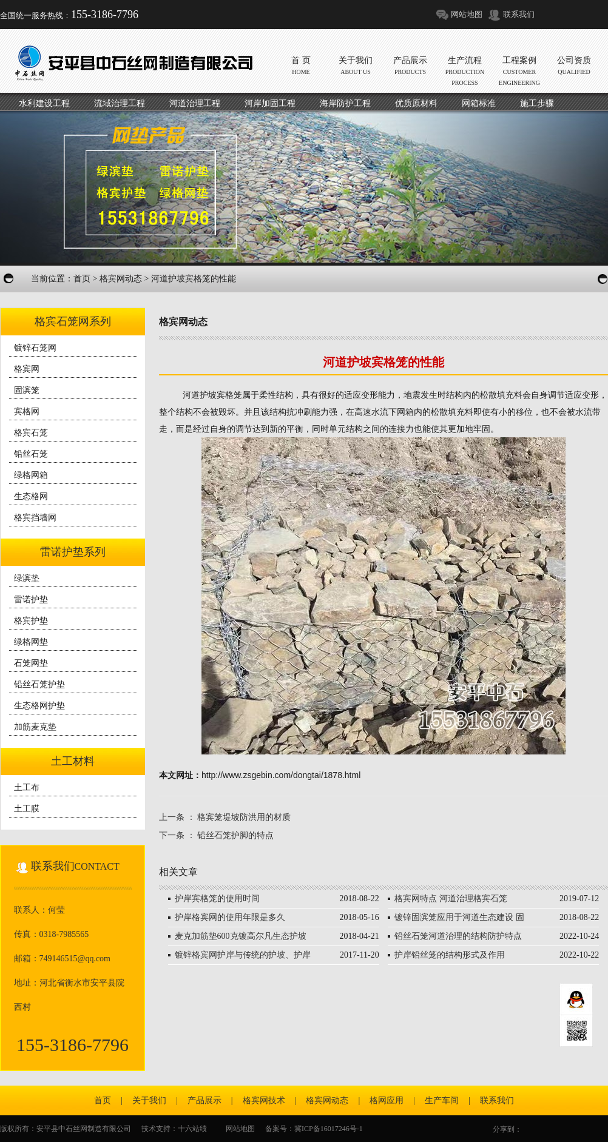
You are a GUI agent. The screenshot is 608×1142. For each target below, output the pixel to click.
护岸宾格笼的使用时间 (217, 898)
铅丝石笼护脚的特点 (235, 835)
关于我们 (149, 1100)
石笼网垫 (31, 663)
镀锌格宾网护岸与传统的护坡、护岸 (243, 954)
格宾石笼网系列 (73, 321)
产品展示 (204, 1100)
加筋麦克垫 (35, 726)
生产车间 (442, 1100)
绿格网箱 (31, 475)
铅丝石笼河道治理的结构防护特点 (458, 936)
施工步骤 (537, 103)
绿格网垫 (31, 642)
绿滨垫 (26, 578)
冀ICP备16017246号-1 (328, 1128)
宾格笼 (229, 395)
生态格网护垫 (39, 705)
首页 (81, 278)
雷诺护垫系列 (73, 552)
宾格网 (26, 411)
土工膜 (26, 808)
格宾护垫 (31, 620)
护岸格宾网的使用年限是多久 (230, 917)
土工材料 (73, 761)
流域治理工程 (119, 103)
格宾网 (26, 369)
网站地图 (466, 14)
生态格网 (31, 496)
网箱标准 (479, 103)
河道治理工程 (194, 103)
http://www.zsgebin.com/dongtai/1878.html (280, 775)
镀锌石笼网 (35, 347)
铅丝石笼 (31, 453)
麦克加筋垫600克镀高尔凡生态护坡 (240, 936)
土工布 (26, 787)
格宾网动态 (121, 278)
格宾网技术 (264, 1100)
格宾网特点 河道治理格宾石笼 (450, 898)
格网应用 (387, 1100)
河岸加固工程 (270, 103)
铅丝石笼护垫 (39, 684)
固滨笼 (26, 390)
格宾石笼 (31, 432)
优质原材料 (416, 103)
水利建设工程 (44, 103)
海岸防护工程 (345, 103)
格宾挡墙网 (35, 517)
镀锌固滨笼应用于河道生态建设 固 (459, 917)
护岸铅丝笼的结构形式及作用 (449, 954)
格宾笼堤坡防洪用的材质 (244, 817)
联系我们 (519, 14)
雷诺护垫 (31, 599)
